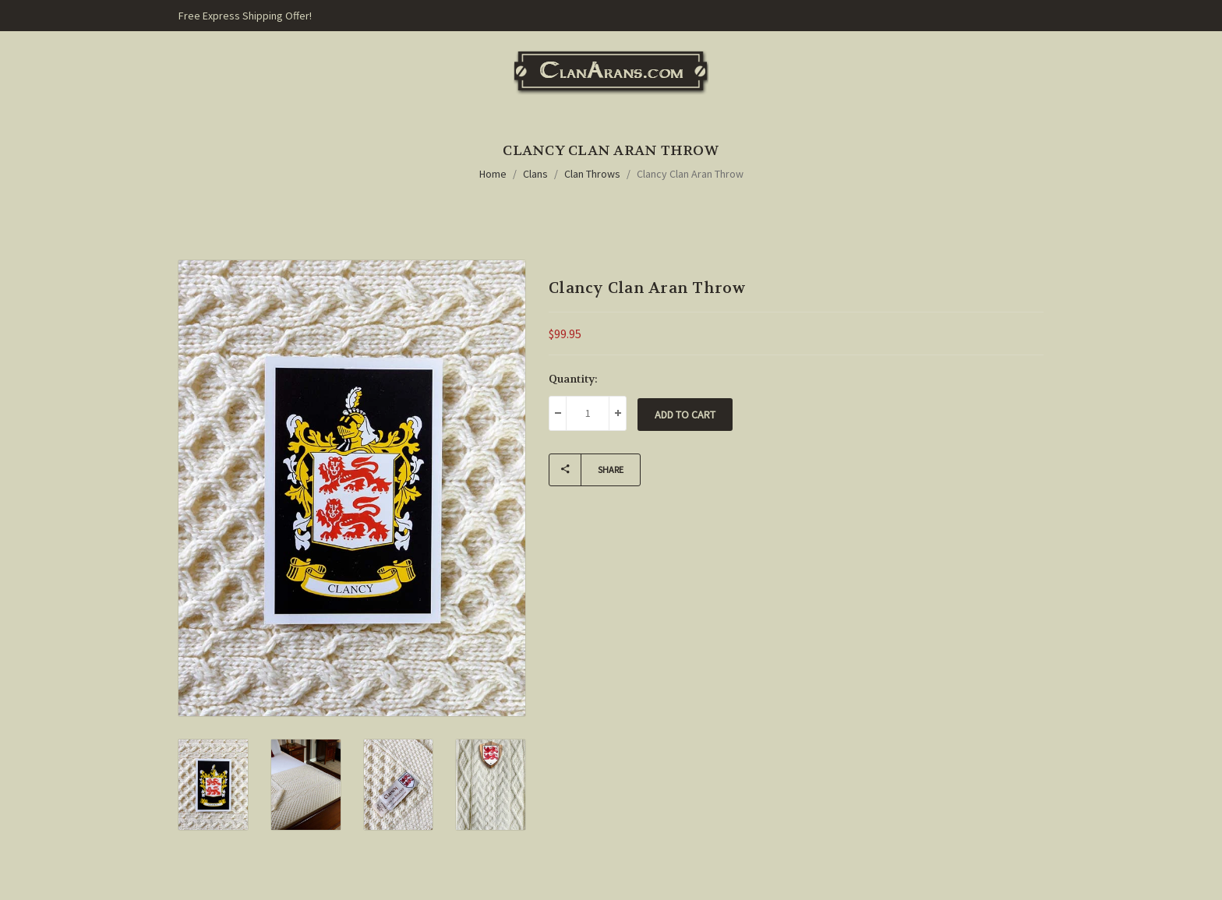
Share (586, 469)
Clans (535, 174)
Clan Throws (592, 174)
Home (493, 174)
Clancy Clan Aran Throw (690, 174)
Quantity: (573, 379)
